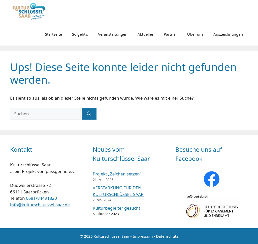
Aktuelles (146, 34)
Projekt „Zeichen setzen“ (117, 174)
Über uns (195, 34)
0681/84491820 (41, 198)
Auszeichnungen (228, 34)
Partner (170, 34)
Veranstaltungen (112, 34)
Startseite (53, 34)
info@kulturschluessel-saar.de (40, 205)
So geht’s (80, 34)
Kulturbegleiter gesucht (116, 208)
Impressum (143, 236)
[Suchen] (89, 114)
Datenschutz (167, 236)
